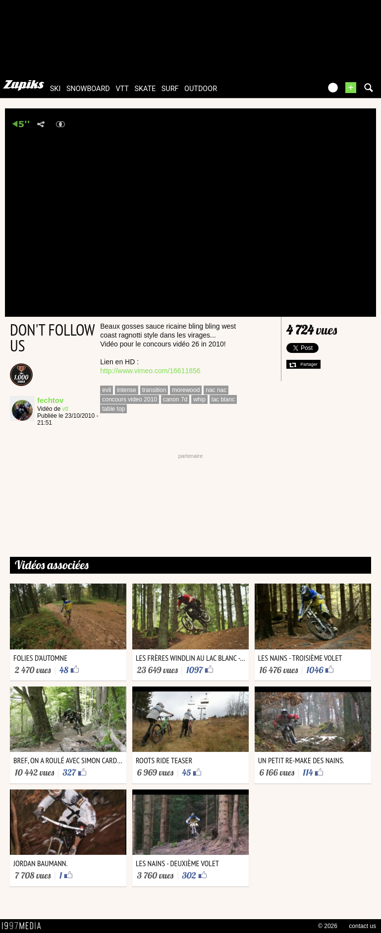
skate (145, 89)
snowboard (88, 89)
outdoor (200, 89)
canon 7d (175, 399)
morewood (186, 390)
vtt (121, 89)
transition (154, 390)
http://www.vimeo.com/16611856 (150, 371)
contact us (362, 926)
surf (170, 89)
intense (126, 390)
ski (55, 89)
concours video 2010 (129, 399)
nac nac (216, 390)
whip (199, 399)
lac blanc (223, 399)
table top (113, 408)
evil (106, 390)
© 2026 (327, 926)
